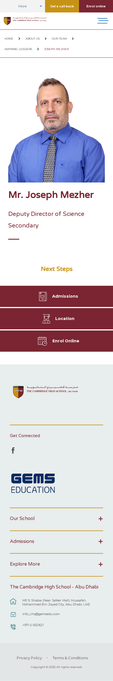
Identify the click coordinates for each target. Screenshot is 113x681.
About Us (32, 38)
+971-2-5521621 (33, 625)
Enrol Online (65, 340)
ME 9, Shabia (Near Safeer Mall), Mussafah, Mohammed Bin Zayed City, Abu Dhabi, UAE (56, 602)
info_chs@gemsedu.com (41, 614)
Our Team (59, 38)
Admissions (65, 296)
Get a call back (62, 6)
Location (64, 318)
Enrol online (96, 6)
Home (9, 38)
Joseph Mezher (56, 49)
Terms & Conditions (70, 658)
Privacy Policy (29, 658)
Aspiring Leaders (18, 49)
